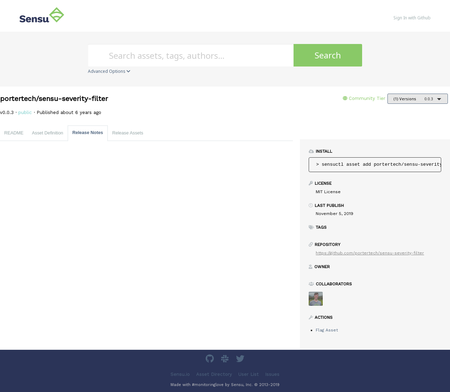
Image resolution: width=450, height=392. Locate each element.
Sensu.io (180, 374)
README (14, 132)
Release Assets (127, 132)
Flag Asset (327, 330)
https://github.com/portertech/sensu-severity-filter (370, 253)
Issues (272, 374)
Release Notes (87, 132)
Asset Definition (47, 132)
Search (328, 55)
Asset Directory (214, 374)
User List (248, 374)
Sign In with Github (412, 18)
